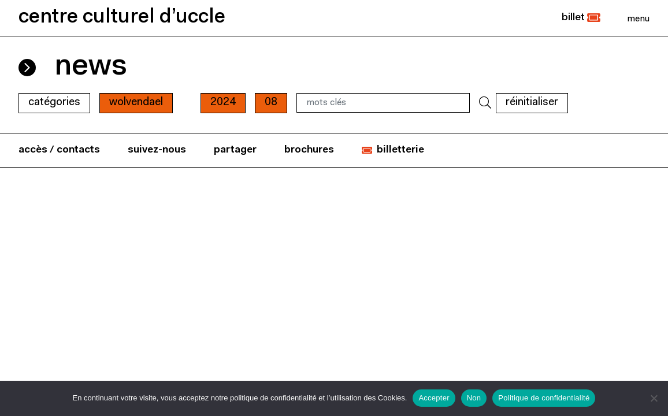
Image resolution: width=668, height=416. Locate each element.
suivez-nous (157, 150)
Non (474, 397)
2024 (223, 102)
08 (271, 102)
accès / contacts (59, 150)
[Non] (653, 398)
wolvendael (136, 102)
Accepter (433, 397)
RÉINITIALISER (532, 102)
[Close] (638, 18)
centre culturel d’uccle (121, 18)
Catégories (54, 102)
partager (235, 150)
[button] (581, 18)
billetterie (400, 150)
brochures (309, 150)
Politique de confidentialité (543, 397)
